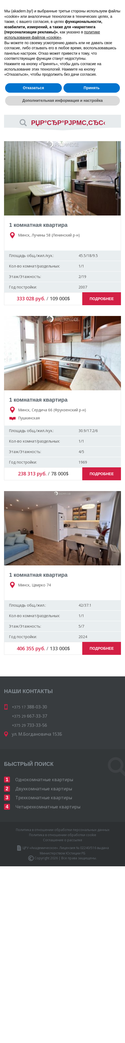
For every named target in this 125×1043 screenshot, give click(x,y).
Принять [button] (91, 1019)
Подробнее (102, 299)
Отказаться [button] (33, 1019)
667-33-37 (97, 34)
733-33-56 (63, 42)
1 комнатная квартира (38, 225)
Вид (8, 102)
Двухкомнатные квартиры (43, 789)
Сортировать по (20, 82)
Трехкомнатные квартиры (43, 798)
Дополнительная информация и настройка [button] (62, 1032)
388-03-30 (58, 34)
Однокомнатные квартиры (44, 780)
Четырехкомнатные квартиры (47, 807)
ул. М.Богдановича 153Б (37, 734)
